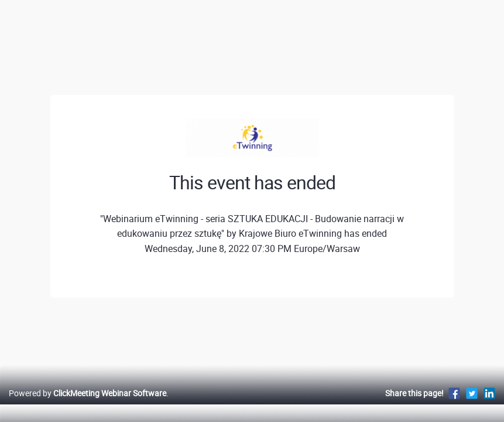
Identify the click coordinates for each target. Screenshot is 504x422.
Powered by (87, 405)
